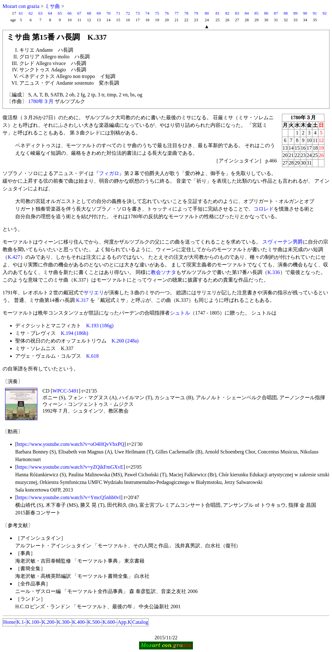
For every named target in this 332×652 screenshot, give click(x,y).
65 (60, 13)
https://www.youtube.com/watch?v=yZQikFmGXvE (70, 467)
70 (108, 13)
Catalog (140, 622)
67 (79, 13)
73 (138, 13)
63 (40, 13)
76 (167, 13)
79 (196, 13)
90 (305, 13)
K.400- (79, 622)
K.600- (109, 622)
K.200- (49, 622)
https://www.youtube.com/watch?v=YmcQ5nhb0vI (69, 497)
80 (207, 13)
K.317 (82, 300)
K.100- (34, 622)
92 (324, 13)
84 (247, 13)
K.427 (14, 257)
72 (128, 13)
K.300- (64, 622)
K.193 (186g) (99, 325)
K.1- (21, 622)
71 (118, 13)
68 (89, 13)
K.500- (94, 622)
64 (50, 13)
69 (99, 13)
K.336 (273, 272)
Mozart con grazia (21, 6)
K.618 (92, 356)
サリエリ (94, 292)
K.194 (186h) (74, 333)
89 (295, 13)
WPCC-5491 (66, 391)
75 (157, 13)
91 (315, 13)
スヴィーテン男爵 (282, 241)
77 (177, 13)
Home (9, 622)
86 (266, 13)
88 (286, 13)
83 (237, 13)
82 (227, 13)
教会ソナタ (163, 272)
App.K (124, 622)
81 (217, 13)
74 (147, 13)
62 (31, 13)
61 (21, 13)
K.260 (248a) (125, 340)
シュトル (180, 313)
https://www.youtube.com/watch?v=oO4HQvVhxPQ (70, 444)
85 (256, 13)
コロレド (263, 209)
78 (186, 13)
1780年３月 (41, 101)
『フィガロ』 (109, 173)
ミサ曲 (52, 6)
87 (276, 13)
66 (69, 13)
